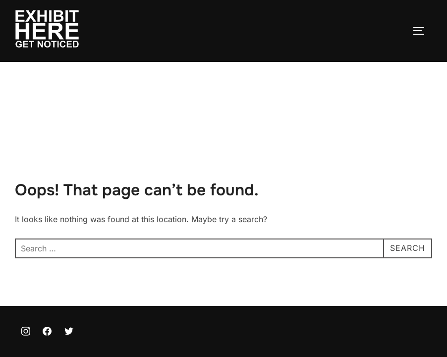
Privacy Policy (37, 319)
